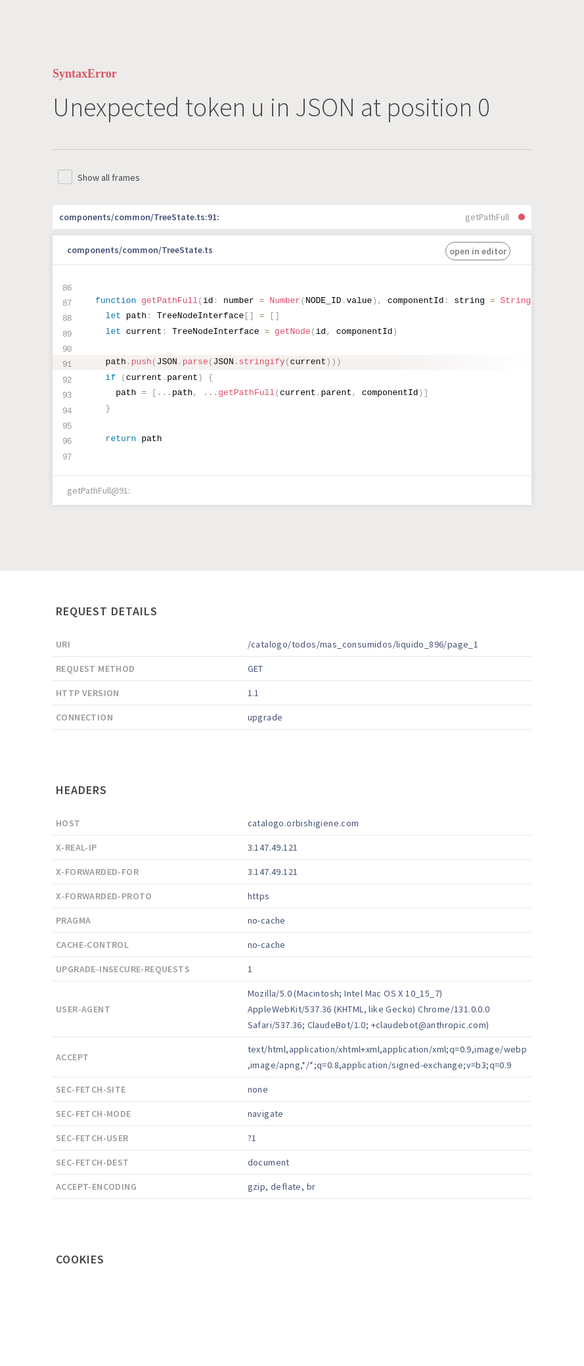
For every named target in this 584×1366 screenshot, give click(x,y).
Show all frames (109, 177)
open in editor (477, 251)
